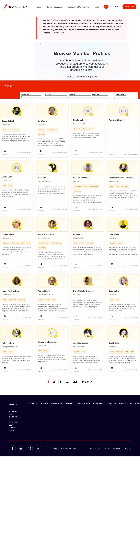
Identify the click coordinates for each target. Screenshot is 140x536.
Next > (87, 381)
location (95, 94)
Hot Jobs (44, 403)
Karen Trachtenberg (10, 291)
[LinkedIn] (38, 448)
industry (72, 94)
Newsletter (69, 403)
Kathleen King (8, 343)
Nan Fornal (78, 120)
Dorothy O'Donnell (117, 120)
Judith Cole (114, 343)
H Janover (42, 178)
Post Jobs (129, 7)
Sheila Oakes (7, 177)
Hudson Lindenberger (47, 342)
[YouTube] (21, 448)
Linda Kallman (8, 234)
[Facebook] (12, 448)
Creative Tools (125, 403)
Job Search (32, 403)
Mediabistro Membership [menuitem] (78, 7)
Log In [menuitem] (97, 7)
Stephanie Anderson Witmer (121, 178)
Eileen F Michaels (81, 178)
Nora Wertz (42, 121)
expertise (25, 94)
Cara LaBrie (114, 291)
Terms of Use (94, 448)
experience (120, 94)
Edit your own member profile (82, 76)
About (137, 403)
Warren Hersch (44, 291)
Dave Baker (114, 234)
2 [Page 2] (54, 381)
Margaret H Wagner (46, 234)
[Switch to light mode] (106, 7)
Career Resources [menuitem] (54, 7)
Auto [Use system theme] (116, 7)
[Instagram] (29, 448)
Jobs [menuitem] (39, 7)
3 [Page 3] (61, 381)
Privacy (128, 448)
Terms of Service (112, 448)
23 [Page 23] (75, 381)
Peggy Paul (78, 234)
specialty (48, 94)
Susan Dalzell (8, 121)
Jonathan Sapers (80, 343)
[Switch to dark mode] (111, 7)
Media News (98, 403)
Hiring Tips (111, 403)
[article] (16, 131)
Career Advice (83, 403)
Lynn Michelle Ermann (83, 291)
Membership (56, 403)
